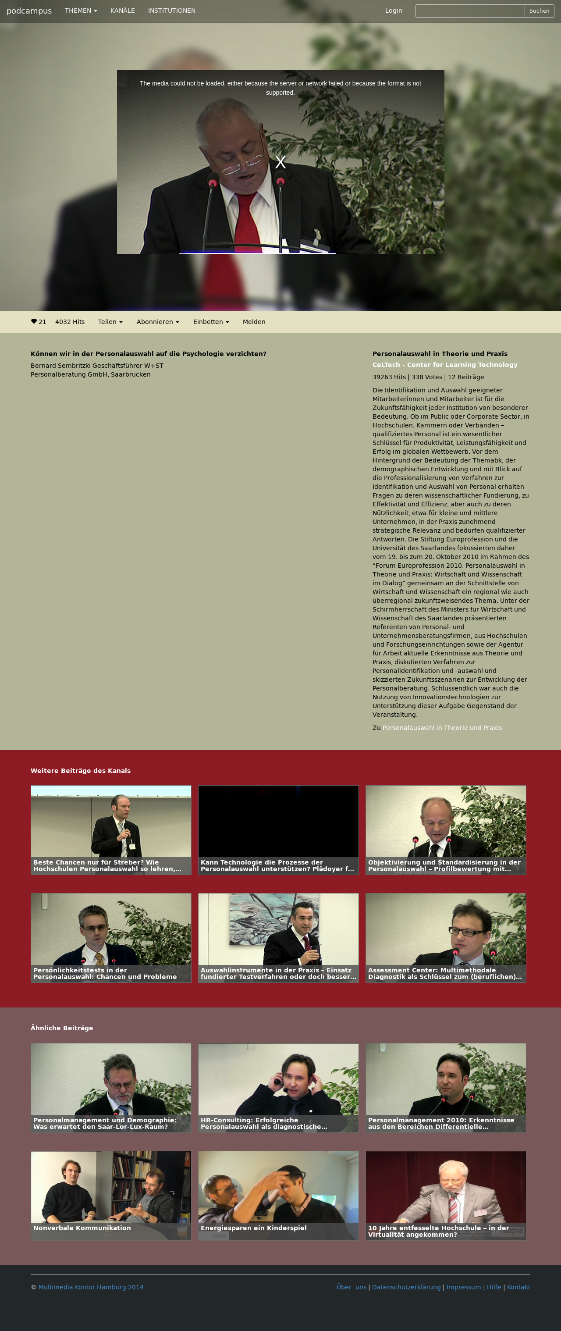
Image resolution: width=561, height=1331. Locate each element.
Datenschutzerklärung (406, 1287)
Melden (254, 322)
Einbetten (211, 322)
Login (393, 10)
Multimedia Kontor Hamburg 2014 (91, 1287)
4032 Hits (70, 322)
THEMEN (81, 10)
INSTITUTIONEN (171, 10)
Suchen (539, 11)
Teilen (110, 322)
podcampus (29, 11)
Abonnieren (158, 322)
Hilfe (494, 1287)
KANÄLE (122, 10)
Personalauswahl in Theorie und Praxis (442, 728)
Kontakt (518, 1287)
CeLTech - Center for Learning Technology (445, 365)
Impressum (464, 1287)
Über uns (351, 1287)
